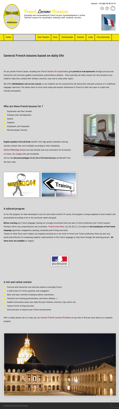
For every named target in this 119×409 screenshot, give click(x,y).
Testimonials (67, 37)
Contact (80, 37)
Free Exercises (103, 37)
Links (90, 37)
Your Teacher (43, 37)
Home (8, 37)
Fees (55, 37)
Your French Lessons (24, 37)
